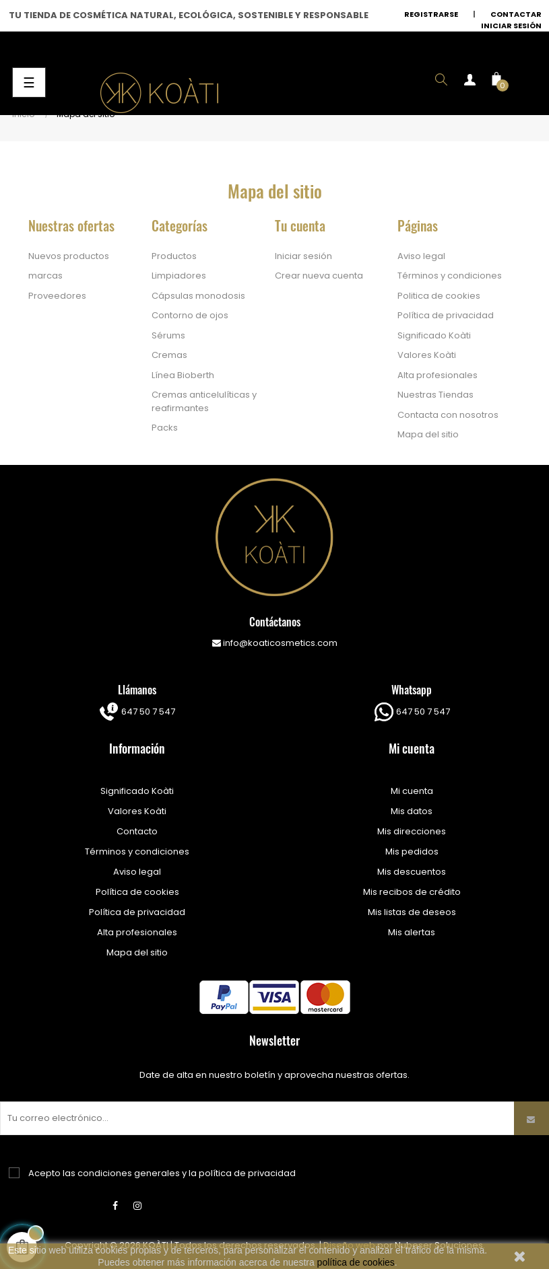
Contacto (137, 831)
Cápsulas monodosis (198, 295)
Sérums (168, 335)
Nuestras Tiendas (435, 394)
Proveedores (57, 295)
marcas (45, 275)
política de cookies (356, 1262)
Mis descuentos (411, 871)
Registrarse (431, 14)
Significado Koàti (434, 335)
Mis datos (411, 811)
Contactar (516, 14)
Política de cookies (137, 891)
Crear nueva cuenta (319, 275)
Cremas (169, 355)
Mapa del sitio (428, 434)
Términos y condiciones (449, 275)
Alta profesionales (437, 375)
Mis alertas (411, 932)
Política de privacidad (445, 315)
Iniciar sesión (511, 25)
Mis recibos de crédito (412, 891)
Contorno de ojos (190, 315)
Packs (165, 427)
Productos (174, 256)
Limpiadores (179, 275)
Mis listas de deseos (412, 912)
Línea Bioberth (183, 375)
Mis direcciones (411, 831)
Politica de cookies (438, 295)
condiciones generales (128, 1173)
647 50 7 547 (147, 711)
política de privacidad (247, 1173)
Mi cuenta (412, 791)
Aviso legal (421, 256)
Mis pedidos (412, 851)
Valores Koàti (426, 355)
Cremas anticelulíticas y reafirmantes (204, 401)
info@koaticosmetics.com (274, 643)
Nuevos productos (68, 256)
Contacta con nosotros (447, 414)
